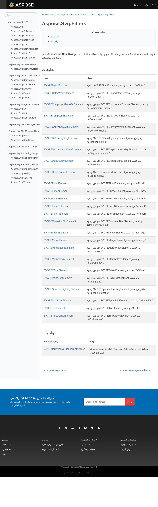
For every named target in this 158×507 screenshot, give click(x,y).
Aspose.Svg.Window (21, 182)
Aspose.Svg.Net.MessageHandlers (26, 131)
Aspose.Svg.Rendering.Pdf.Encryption (27, 164)
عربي (137, 4)
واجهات (54, 41)
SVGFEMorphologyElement (59, 281)
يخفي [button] (99, 32)
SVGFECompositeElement (58, 115)
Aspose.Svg (17, 26)
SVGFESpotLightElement (58, 326)
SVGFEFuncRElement (56, 225)
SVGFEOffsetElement (56, 292)
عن (3, 483)
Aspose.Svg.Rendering (22, 140)
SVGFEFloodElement (55, 183)
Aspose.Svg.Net (19, 113)
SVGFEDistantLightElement (59, 161)
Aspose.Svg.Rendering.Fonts (23, 146)
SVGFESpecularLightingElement (61, 315)
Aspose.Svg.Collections (22, 31)
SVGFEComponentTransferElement (63, 104)
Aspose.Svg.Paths (20, 135)
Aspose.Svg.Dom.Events (23, 57)
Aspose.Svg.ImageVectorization (24, 104)
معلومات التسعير (128, 469)
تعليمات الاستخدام (75, 502)
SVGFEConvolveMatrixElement (61, 127)
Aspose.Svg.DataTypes (22, 40)
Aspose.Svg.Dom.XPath (23, 84)
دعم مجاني (86, 474)
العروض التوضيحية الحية (52, 474)
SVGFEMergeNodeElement (59, 270)
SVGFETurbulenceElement (58, 345)
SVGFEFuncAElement (56, 191)
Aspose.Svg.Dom (19, 44)
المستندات (7, 474)
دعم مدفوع (7, 478)
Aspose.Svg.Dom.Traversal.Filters (25, 75)
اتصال (66, 502)
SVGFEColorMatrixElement (59, 93)
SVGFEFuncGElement (56, 213)
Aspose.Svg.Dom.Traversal (24, 69)
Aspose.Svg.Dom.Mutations (22, 64)
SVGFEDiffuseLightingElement (60, 138)
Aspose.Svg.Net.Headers (23, 117)
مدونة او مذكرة (88, 478)
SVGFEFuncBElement (56, 202)
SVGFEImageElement (56, 247)
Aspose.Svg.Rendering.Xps (24, 169)
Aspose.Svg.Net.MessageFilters (24, 124)
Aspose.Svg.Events (20, 93)
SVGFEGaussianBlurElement (60, 236)
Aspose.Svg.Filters (20, 97)
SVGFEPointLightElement (58, 304)
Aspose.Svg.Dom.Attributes (24, 48)
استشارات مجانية (128, 474)
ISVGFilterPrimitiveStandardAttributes (64, 378)
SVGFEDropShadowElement (59, 172)
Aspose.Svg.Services (21, 178)
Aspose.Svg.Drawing (21, 89)
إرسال (130, 431)
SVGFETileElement (54, 338)
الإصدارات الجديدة (89, 469)
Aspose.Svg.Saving (20, 173)
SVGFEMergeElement (56, 258)
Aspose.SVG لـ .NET (18, 22)
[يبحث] (20, 14)
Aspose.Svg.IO (18, 109)
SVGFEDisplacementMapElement (62, 149)
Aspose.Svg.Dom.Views (23, 80)
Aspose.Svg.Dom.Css (22, 53)
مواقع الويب (126, 478)
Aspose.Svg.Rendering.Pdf (24, 158)
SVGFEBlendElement (55, 85)
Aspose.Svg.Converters (22, 35)
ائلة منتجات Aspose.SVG (61, 14)
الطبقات (54, 36)
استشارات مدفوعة (50, 478)
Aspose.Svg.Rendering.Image (23, 153)
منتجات (45, 469)
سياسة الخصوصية (88, 502)
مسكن (5, 469)
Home (45, 14)
